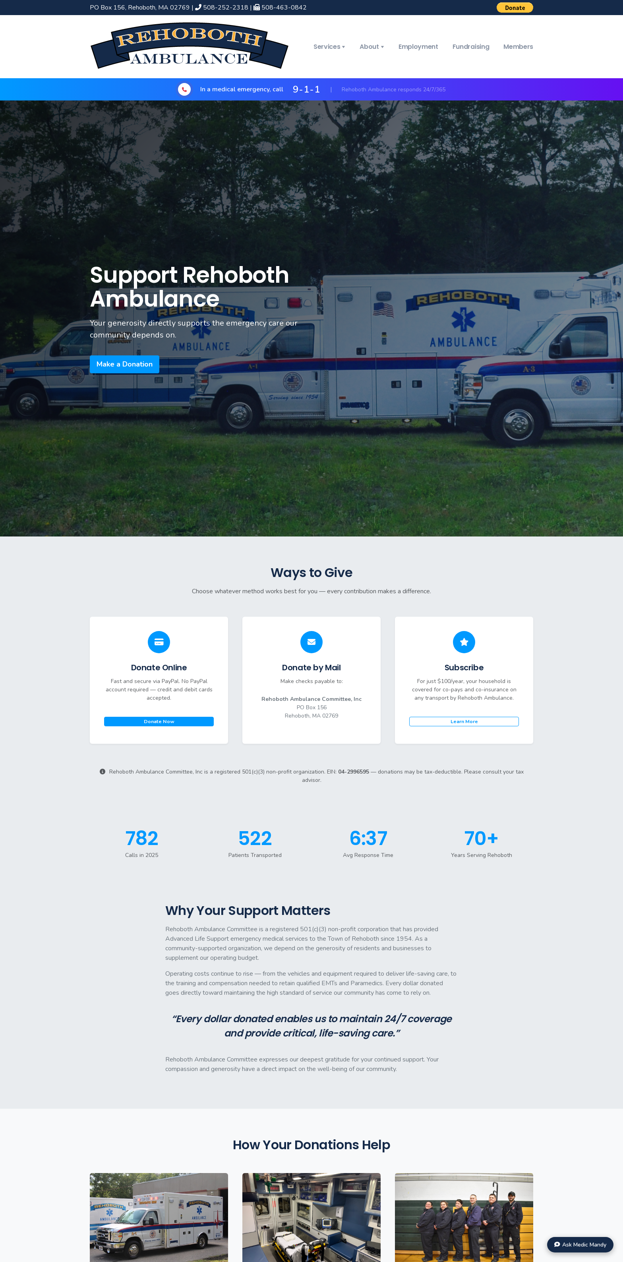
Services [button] (326, 46)
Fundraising (471, 46)
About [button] (369, 46)
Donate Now (159, 721)
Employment (418, 46)
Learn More (464, 721)
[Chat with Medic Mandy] (580, 1244)
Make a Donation (125, 364)
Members (518, 46)
